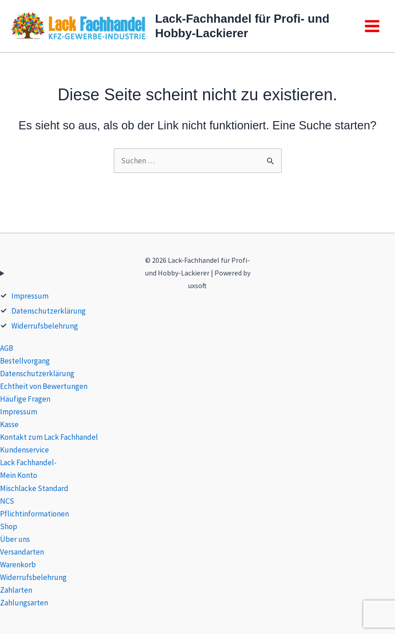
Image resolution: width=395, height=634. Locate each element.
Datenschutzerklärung (48, 311)
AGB (6, 348)
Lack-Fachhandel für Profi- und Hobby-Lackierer (242, 25)
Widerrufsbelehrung (44, 326)
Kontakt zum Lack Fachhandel (49, 437)
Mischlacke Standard (34, 488)
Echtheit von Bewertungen (44, 386)
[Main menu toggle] (372, 26)
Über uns (15, 539)
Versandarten (22, 552)
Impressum (30, 296)
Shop (8, 526)
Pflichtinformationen (34, 514)
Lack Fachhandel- (28, 462)
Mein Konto (18, 475)
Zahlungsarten (24, 603)
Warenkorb (18, 565)
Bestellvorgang (25, 361)
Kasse (9, 424)
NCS (7, 501)
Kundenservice (24, 450)
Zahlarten (16, 590)
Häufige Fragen (25, 399)
